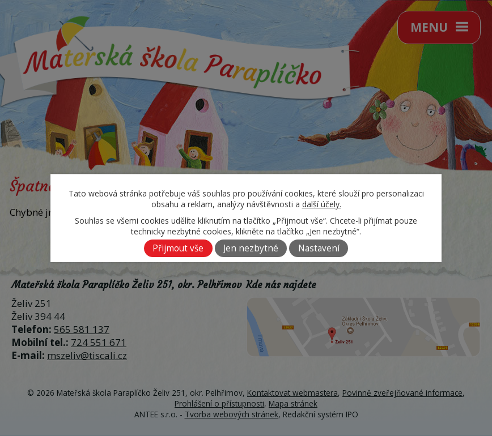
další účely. (321, 204)
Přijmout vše (177, 248)
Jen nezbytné (250, 248)
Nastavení (319, 248)
